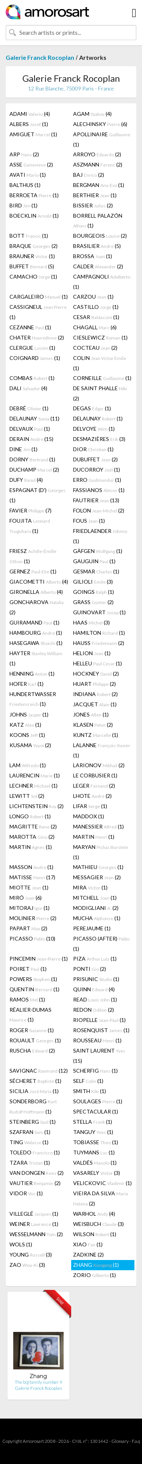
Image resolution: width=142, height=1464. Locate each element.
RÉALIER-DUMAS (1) (30, 1014)
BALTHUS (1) (25, 185)
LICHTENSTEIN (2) (36, 806)
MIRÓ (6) (25, 897)
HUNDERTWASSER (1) (32, 699)
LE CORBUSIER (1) (95, 775)
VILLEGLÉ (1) (33, 1213)
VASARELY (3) (96, 1173)
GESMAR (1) (96, 571)
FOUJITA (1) (29, 525)
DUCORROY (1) (96, 469)
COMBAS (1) (32, 378)
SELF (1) (88, 1081)
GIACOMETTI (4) (38, 581)
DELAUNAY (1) (98, 418)
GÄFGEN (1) (97, 551)
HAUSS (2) (98, 643)
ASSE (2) (31, 164)
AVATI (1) (27, 174)
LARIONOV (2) (99, 765)
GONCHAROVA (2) (36, 607)
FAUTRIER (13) (96, 500)
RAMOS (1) (27, 999)
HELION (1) (92, 653)
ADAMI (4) (29, 114)
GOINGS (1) (93, 592)
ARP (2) (24, 154)
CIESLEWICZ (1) (100, 337)
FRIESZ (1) (32, 556)
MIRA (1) (90, 887)
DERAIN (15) (31, 439)
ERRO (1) (97, 480)
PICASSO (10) (32, 938)
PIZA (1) (95, 958)
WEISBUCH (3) (98, 1224)
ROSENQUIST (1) (101, 1030)
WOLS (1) (20, 1244)
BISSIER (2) (93, 205)
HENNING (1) (32, 673)
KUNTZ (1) (95, 735)
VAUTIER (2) (35, 1183)
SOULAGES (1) (97, 1101)
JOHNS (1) (28, 714)
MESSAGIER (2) (97, 877)
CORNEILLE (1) (102, 378)
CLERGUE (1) (32, 347)
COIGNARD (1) (34, 358)
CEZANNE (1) (30, 327)
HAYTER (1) (35, 658)
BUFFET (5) (31, 266)
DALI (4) (28, 388)
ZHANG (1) (96, 1265)
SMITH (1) (89, 1091)
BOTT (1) (28, 235)
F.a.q (136, 1441)
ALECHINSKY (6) (100, 124)
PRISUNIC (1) (96, 979)
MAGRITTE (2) (33, 826)
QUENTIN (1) (34, 989)
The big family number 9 (38, 1382)
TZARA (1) (29, 1162)
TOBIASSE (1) (95, 1142)
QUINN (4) (94, 989)
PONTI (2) (89, 969)
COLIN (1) (99, 363)
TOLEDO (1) (34, 1152)
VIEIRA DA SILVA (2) (100, 1198)
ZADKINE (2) (88, 1254)
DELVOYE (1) (94, 428)
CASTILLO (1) (96, 307)
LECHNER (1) (33, 785)
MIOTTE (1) (28, 887)
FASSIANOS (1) (99, 490)
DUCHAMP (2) (34, 469)
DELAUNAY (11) (34, 418)
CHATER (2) (36, 337)
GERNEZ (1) (32, 571)
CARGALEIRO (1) (38, 296)
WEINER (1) (33, 1224)
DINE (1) (23, 449)
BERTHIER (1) (95, 195)
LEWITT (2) (26, 796)
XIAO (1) (88, 1244)
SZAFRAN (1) (29, 1132)
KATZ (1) (25, 724)
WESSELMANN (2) (36, 1234)
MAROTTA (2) (32, 836)
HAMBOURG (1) (35, 632)
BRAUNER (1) (32, 256)
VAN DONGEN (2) (36, 1173)
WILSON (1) (94, 1234)
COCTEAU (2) (95, 347)
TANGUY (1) (93, 1132)
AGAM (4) (92, 114)
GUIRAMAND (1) (34, 622)
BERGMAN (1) (98, 185)
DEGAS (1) (92, 408)
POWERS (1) (33, 979)
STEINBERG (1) (32, 1121)
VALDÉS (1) (95, 1162)
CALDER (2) (98, 266)
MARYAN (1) (100, 852)
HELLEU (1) (97, 663)
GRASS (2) (93, 602)
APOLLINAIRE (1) (101, 139)
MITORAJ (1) (29, 908)
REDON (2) (93, 1009)
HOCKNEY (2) (96, 673)
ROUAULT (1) (35, 1040)
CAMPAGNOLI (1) (101, 281)
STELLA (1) (92, 1121)
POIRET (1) (28, 969)
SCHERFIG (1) (95, 1070)
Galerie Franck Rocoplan (40, 57)
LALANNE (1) (101, 750)
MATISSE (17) (32, 877)
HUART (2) (94, 684)
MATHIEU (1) (98, 867)
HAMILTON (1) (99, 632)
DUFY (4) (26, 480)
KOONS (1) (27, 735)
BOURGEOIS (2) (100, 235)
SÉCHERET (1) (35, 1081)
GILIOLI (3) (93, 581)
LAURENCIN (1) (34, 775)
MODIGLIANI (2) (96, 908)
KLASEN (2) (93, 724)
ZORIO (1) (94, 1275)
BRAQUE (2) (33, 246)
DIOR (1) (93, 449)
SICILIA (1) (34, 1091)
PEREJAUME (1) (92, 928)
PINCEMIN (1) (38, 958)
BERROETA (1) (34, 195)
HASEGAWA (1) (35, 643)
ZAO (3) (27, 1265)
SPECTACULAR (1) (95, 1111)
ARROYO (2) (97, 154)
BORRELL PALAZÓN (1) (97, 220)
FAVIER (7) (30, 510)
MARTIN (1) (93, 836)
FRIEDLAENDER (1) (100, 536)
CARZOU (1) (93, 296)
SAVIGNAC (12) (38, 1070)
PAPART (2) (28, 928)
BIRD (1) (23, 205)
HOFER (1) (26, 684)
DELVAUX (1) (29, 428)
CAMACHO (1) (33, 276)
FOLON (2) (98, 510)
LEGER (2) (94, 785)
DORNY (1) (32, 459)
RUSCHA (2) (32, 1050)
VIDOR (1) (26, 1193)
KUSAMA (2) (30, 745)
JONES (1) (91, 714)
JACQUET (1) (95, 704)
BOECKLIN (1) (34, 215)
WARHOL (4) (94, 1213)
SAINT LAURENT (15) (99, 1055)
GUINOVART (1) (99, 612)
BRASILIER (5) (97, 246)
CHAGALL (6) (95, 327)
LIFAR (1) (90, 806)
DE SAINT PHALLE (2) (100, 393)
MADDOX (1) (88, 816)
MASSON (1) (31, 867)
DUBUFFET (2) (95, 459)
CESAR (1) (96, 317)
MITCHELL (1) (95, 897)
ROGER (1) (31, 1030)
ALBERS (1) (28, 124)
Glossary (120, 1441)
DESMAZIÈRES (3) (99, 439)
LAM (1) (27, 765)
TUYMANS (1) (94, 1152)
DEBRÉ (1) (28, 408)
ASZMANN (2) (97, 164)
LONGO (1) (30, 816)
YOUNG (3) (30, 1254)
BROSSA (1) (92, 256)
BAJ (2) (88, 174)
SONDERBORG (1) (33, 1106)
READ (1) (95, 999)
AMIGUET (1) (33, 134)
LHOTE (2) (92, 796)
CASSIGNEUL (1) (38, 312)
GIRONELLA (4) (36, 592)
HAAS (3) (91, 622)
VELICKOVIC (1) (102, 1183)
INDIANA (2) (95, 694)
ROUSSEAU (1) (97, 1040)
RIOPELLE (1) (99, 1020)
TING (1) (28, 1142)
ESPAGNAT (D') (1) (37, 495)
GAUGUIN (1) (94, 561)
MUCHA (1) (96, 918)
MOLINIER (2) (32, 918)
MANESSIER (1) (98, 826)
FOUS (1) (89, 520)
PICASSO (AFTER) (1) (101, 943)
